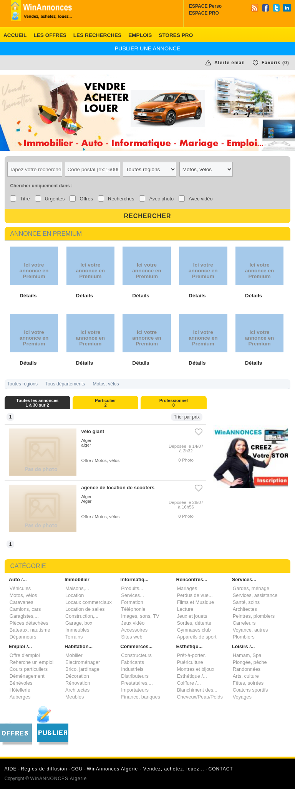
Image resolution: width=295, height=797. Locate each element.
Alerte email (229, 62)
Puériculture (190, 662)
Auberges (20, 697)
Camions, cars (25, 609)
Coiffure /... (189, 683)
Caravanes (21, 602)
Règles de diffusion (44, 769)
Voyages (242, 697)
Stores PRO (176, 35)
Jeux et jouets (192, 616)
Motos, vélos (106, 384)
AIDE (11, 769)
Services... (132, 595)
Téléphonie (133, 609)
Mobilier (74, 655)
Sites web (131, 637)
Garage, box (78, 623)
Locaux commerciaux (88, 602)
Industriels (132, 669)
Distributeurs (135, 676)
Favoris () (275, 62)
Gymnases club (193, 630)
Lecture (185, 609)
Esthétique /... (192, 676)
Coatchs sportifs (250, 690)
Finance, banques (140, 697)
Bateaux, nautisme (30, 630)
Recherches (121, 199)
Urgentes (55, 199)
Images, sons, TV (140, 616)
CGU (77, 769)
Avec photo (161, 199)
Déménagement (27, 676)
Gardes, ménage (251, 588)
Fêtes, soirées (248, 683)
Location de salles (84, 609)
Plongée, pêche (250, 662)
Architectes (245, 609)
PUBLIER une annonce (147, 48)
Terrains (74, 637)
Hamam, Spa (247, 655)
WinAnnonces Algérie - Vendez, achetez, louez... (145, 769)
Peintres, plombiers (254, 616)
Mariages (187, 588)
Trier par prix (187, 417)
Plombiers (244, 637)
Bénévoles (21, 683)
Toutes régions (22, 384)
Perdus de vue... (194, 595)
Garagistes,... (24, 616)
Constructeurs (136, 655)
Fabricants (132, 662)
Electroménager (82, 662)
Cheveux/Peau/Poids (200, 697)
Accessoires (134, 630)
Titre (25, 199)
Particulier (105, 402)
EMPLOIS (140, 35)
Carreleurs (244, 623)
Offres (86, 199)
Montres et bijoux (195, 669)
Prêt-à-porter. (191, 655)
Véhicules (20, 588)
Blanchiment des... (197, 690)
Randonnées (247, 669)
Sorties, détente (194, 623)
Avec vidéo (200, 199)
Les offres (49, 35)
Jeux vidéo (132, 623)
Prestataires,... (137, 683)
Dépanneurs (23, 637)
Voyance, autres (250, 630)
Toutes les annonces (37, 402)
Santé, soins (246, 602)
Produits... (132, 588)
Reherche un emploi (32, 662)
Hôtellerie (20, 690)
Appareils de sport (196, 637)
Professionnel (173, 402)
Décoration (77, 676)
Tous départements (65, 384)
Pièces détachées (29, 623)
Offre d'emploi (25, 655)
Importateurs (135, 690)
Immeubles (77, 630)
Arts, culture (246, 676)
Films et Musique (195, 602)
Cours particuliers (29, 669)
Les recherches (97, 35)
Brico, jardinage (82, 669)
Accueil (15, 35)
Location (74, 595)
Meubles (74, 697)
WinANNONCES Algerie (58, 778)
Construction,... (81, 616)
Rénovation (77, 683)
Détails (28, 295)
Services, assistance (255, 595)
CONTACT (221, 769)
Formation (132, 602)
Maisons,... (77, 588)
